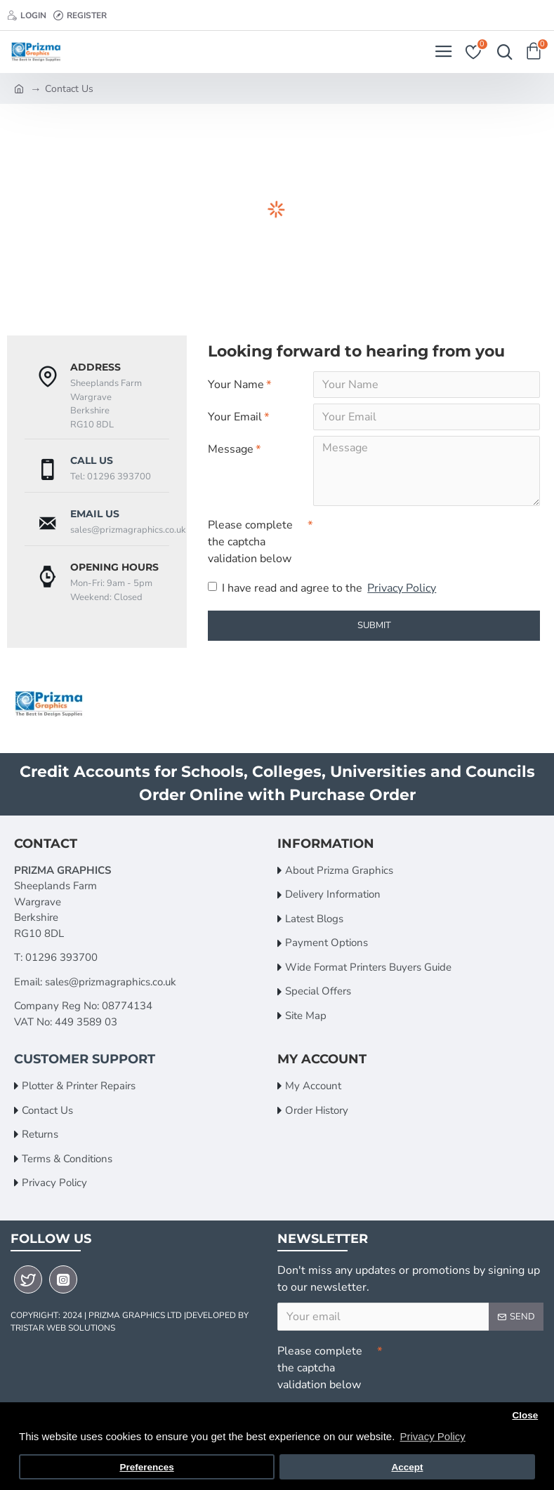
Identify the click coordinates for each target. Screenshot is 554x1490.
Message (230, 449)
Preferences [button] (146, 1467)
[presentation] (411, 537)
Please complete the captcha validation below (250, 541)
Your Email (235, 417)
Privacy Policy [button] (432, 1436)
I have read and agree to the (323, 588)
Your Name (236, 384)
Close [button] (525, 1415)
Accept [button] (407, 1467)
